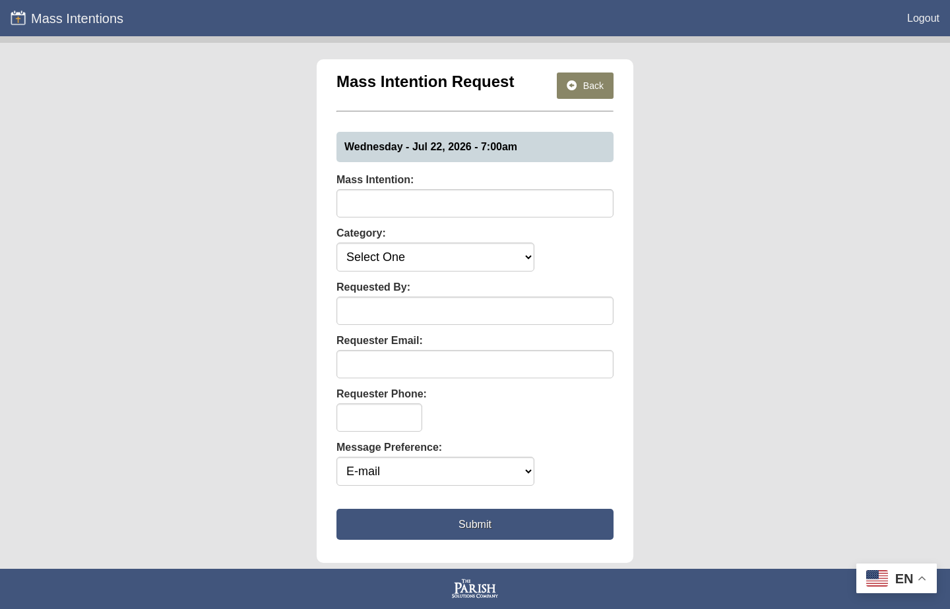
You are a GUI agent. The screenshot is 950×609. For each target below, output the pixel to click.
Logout (923, 18)
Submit (475, 524)
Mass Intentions (66, 18)
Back (585, 85)
